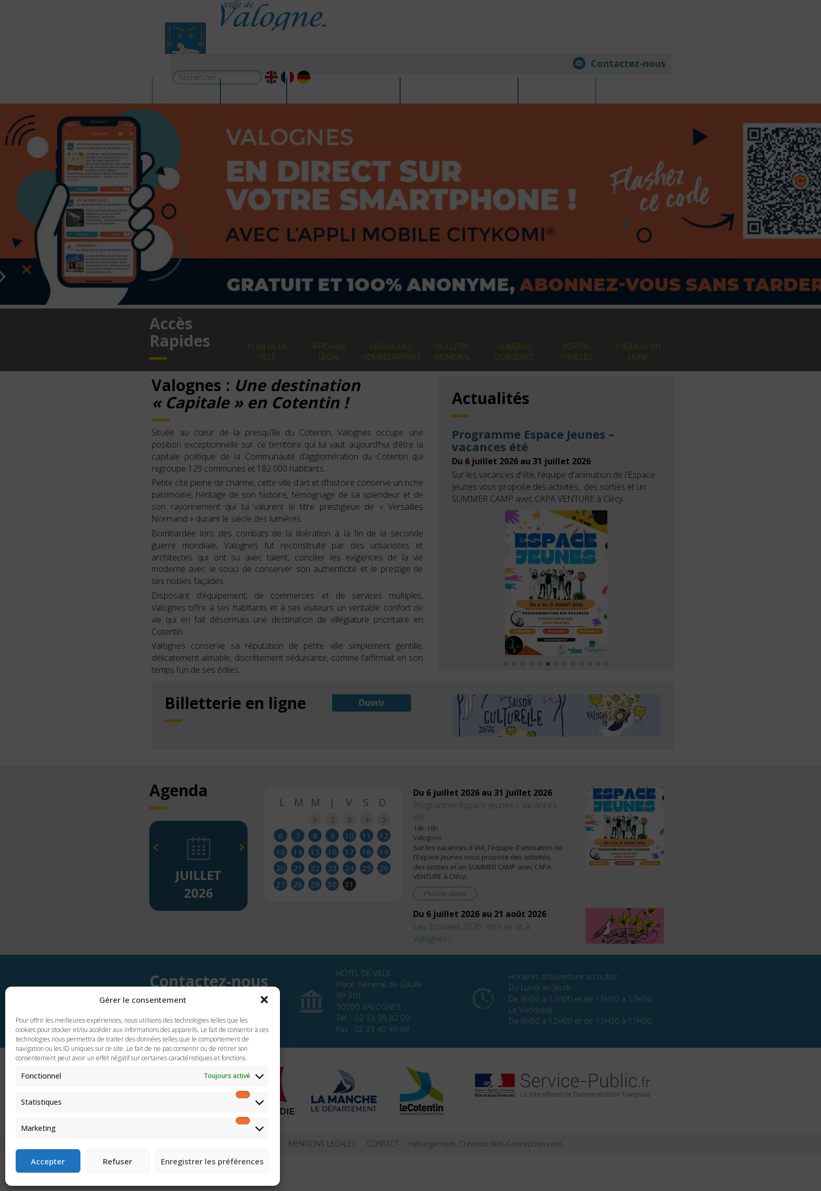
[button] (264, 999)
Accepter (48, 1161)
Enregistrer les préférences (212, 1161)
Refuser (117, 1161)
